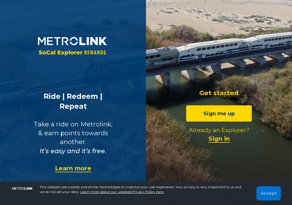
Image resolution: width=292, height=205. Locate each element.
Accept (269, 193)
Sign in (219, 138)
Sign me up (219, 113)
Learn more (73, 168)
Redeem (82, 96)
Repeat (73, 106)
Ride (52, 96)
